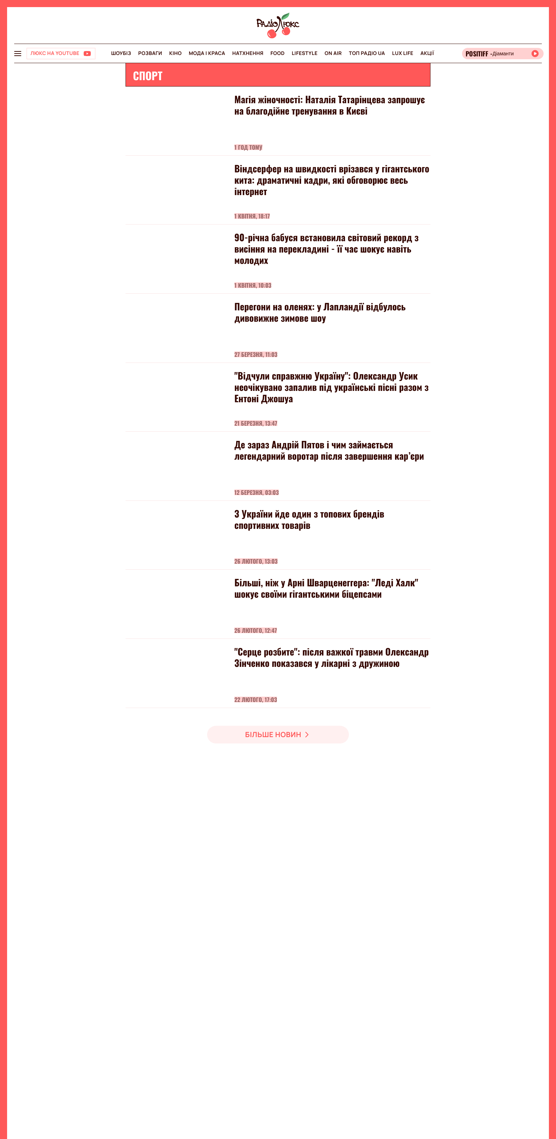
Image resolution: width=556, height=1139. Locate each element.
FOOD (278, 53)
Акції (427, 53)
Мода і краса (207, 53)
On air (333, 53)
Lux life (402, 53)
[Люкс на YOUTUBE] (61, 53)
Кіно (175, 53)
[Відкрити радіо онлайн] (503, 53)
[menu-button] (17, 53)
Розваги (150, 53)
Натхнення (247, 53)
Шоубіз (121, 53)
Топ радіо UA (367, 53)
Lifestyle (305, 53)
